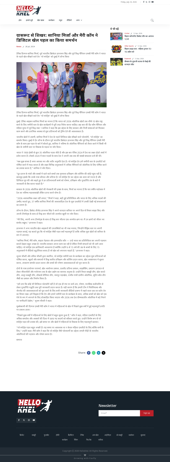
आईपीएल (107, 435)
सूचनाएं (143, 435)
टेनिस (82, 435)
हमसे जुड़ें (29, 20)
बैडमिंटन (71, 435)
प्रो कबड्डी (119, 435)
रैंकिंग (76, 440)
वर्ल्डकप (131, 435)
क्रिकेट (22, 435)
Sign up (147, 413)
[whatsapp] (94, 353)
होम (20, 20)
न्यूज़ (60, 20)
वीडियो (69, 20)
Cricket (127, 34)
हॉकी (57, 435)
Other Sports (129, 46)
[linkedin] (98, 353)
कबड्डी (34, 435)
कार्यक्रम (51, 20)
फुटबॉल (46, 435)
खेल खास (40, 20)
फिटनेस (88, 440)
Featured (128, 59)
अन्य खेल (95, 435)
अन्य (78, 20)
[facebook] (89, 353)
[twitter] (103, 353)
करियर (100, 440)
